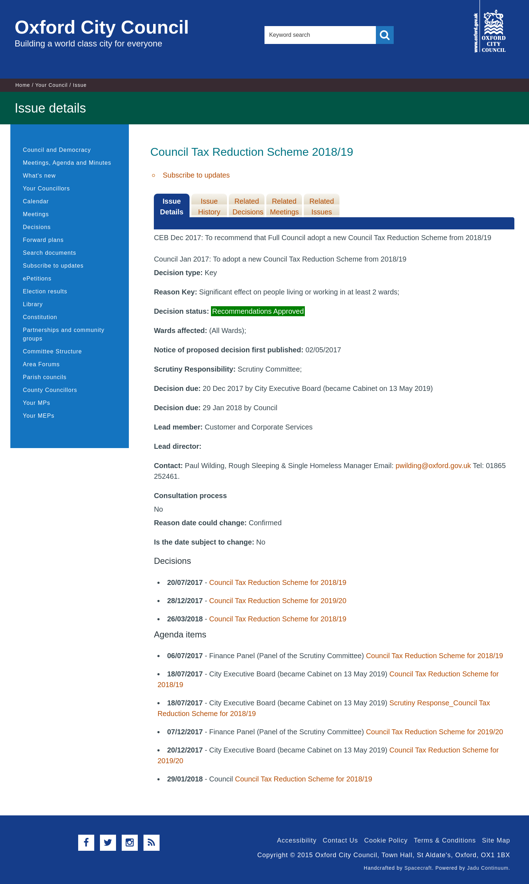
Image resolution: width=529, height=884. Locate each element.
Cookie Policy (386, 840)
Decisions (37, 227)
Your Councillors (46, 188)
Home (22, 85)
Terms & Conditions (445, 840)
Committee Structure (52, 351)
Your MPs (36, 403)
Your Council (51, 85)
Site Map (496, 840)
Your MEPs (38, 416)
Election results (45, 291)
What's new (39, 176)
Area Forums (41, 364)
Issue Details (171, 206)
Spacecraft (418, 868)
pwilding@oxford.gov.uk (433, 466)
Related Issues (321, 206)
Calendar (36, 201)
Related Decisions (247, 206)
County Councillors (50, 390)
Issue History (209, 206)
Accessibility (297, 840)
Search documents (49, 253)
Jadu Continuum (487, 868)
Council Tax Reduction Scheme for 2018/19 (277, 582)
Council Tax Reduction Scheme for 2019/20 (277, 601)
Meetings (36, 214)
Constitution (40, 317)
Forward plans (43, 240)
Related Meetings (284, 206)
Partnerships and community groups (64, 334)
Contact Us (340, 840)
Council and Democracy (57, 150)
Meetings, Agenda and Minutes (67, 163)
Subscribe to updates (53, 266)
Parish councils (45, 377)
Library (33, 304)
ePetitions (37, 278)
